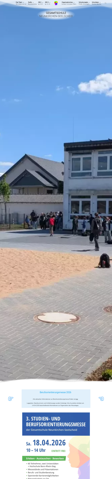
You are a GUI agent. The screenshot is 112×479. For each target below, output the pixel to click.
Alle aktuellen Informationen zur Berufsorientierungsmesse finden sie (54, 399)
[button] (21, 3)
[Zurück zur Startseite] (56, 3)
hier (77, 399)
